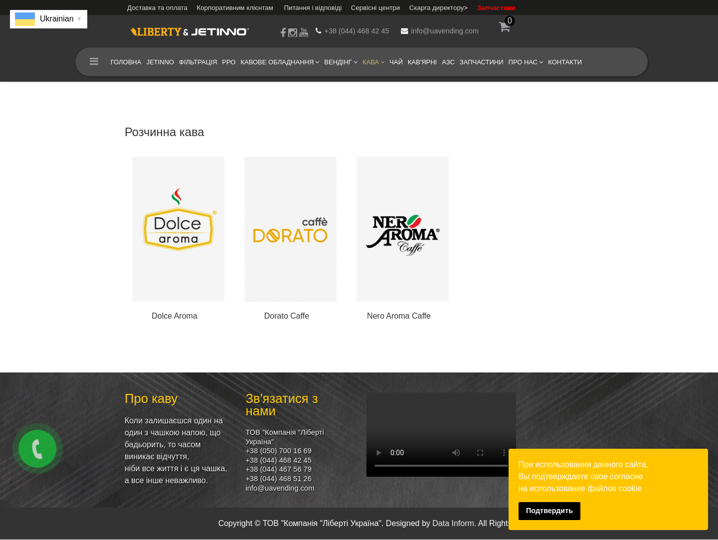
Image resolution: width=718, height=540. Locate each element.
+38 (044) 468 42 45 (357, 31)
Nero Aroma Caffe (399, 316)
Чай (394, 62)
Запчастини (496, 7)
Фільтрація (196, 62)
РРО (227, 62)
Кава (368, 62)
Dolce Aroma (174, 316)
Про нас (521, 62)
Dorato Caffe (286, 316)
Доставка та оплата (157, 7)
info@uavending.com (445, 31)
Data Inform (453, 524)
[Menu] (92, 62)
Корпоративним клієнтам (234, 7)
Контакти (563, 62)
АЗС (446, 62)
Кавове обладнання (275, 62)
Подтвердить (549, 511)
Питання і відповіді (313, 7)
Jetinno (159, 62)
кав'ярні (420, 62)
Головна (124, 62)
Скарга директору (436, 7)
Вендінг (337, 62)
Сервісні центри (375, 7)
